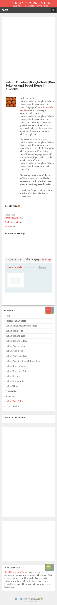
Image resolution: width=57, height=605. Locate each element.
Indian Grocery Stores (16, 366)
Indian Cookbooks (14, 331)
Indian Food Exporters (16, 356)
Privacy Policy (12, 406)
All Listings (45, 259)
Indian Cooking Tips (15, 336)
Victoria (8, 226)
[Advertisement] (28, 48)
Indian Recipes (13, 376)
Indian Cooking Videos (16, 341)
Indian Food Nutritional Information (23, 361)
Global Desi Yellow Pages (16, 572)
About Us (10, 396)
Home (9, 316)
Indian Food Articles (15, 346)
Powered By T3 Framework (28, 599)
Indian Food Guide (14, 401)
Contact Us (11, 391)
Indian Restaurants (15, 381)
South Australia (12, 222)
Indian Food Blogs (14, 351)
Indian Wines (12, 386)
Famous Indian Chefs (16, 321)
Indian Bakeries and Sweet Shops (21, 326)
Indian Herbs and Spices (17, 371)
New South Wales (13, 218)
